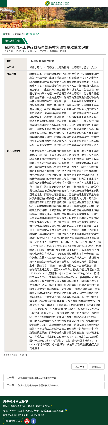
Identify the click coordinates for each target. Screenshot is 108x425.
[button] (79, 366)
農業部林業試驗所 (56, 3)
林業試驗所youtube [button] (27, 421)
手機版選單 (3, 3)
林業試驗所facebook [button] (33, 421)
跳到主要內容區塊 (1, 1)
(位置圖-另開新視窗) (53, 410)
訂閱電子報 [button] (14, 421)
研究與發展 (18, 34)
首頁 (7, 34)
